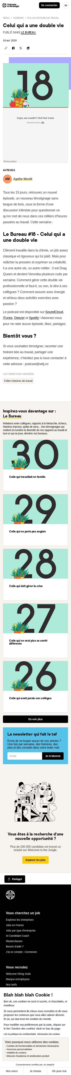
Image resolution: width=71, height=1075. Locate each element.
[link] (28, 32)
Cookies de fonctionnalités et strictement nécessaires (33, 1046)
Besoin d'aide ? (14, 946)
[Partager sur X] (21, 48)
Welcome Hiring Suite (18, 973)
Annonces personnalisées (19, 1049)
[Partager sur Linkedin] (28, 48)
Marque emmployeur (18, 979)
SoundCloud (54, 312)
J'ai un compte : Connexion (21, 951)
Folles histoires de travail (43, 18)
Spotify (34, 318)
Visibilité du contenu (16, 1052)
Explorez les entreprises (19, 919)
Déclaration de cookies (48, 1034)
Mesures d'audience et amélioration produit (28, 1056)
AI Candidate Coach (17, 935)
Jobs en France (15, 925)
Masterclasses (14, 941)
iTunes (8, 318)
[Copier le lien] (6, 48)
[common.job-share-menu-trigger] (14, 879)
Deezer (19, 318)
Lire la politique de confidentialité (20, 1034)
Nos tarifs (11, 984)
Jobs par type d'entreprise (21, 930)
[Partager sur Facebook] (13, 48)
